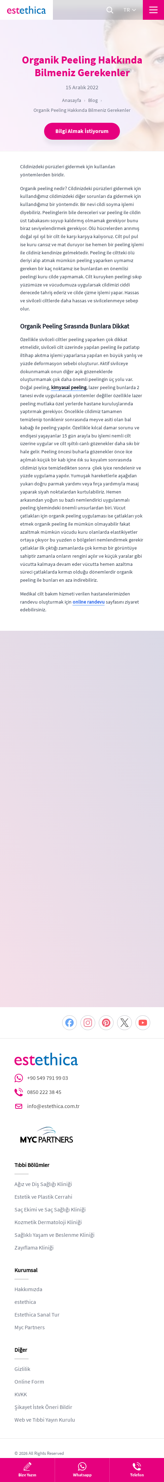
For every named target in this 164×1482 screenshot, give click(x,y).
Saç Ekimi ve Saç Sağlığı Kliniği (50, 1125)
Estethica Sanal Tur (37, 1230)
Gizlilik (22, 1284)
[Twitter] (124, 938)
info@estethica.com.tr (53, 1021)
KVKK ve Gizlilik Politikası (58, 843)
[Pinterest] (106, 938)
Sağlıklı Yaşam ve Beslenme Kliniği (54, 1150)
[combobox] (33, 752)
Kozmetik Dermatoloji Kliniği (48, 1138)
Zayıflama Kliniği (34, 1163)
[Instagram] (88, 938)
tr (130, 10)
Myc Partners (29, 1243)
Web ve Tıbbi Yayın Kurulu (44, 1335)
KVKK (20, 1310)
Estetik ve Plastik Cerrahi (43, 1112)
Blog (93, 100)
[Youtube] (143, 938)
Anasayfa (71, 100)
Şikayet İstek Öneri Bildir (43, 1322)
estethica (25, 1217)
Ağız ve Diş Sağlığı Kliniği (43, 1099)
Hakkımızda (28, 1205)
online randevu (89, 602)
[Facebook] (69, 938)
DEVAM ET (82, 887)
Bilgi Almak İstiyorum (82, 131)
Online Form (29, 1297)
